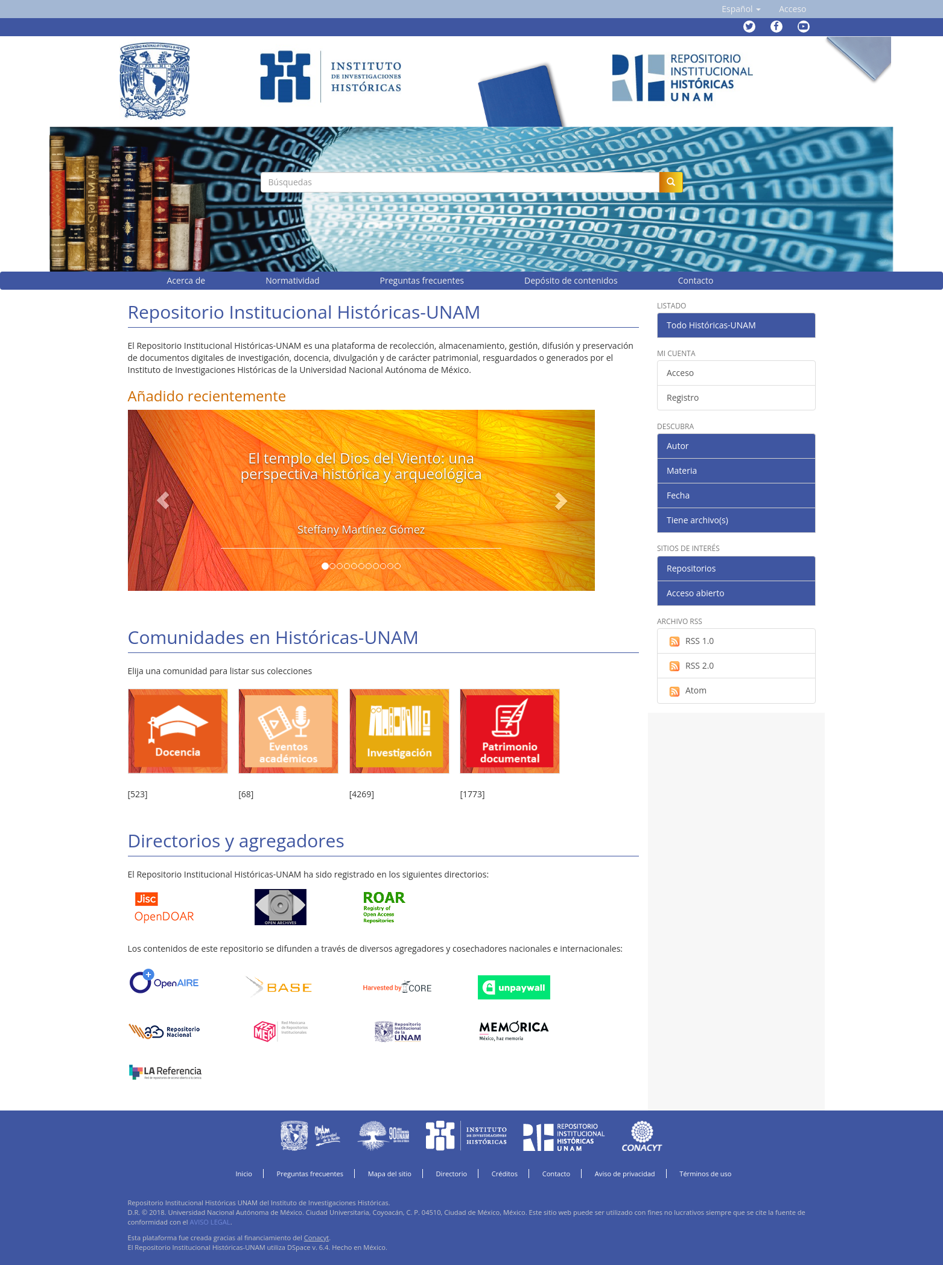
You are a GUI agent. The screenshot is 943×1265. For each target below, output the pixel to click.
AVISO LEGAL (210, 1221)
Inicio (243, 1173)
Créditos (505, 1173)
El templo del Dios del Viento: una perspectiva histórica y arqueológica (361, 465)
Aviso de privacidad (625, 1173)
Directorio (452, 1173)
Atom (686, 690)
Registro (683, 397)
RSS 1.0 (690, 641)
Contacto (556, 1173)
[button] (741, 9)
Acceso (680, 372)
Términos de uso (705, 1173)
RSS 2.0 (690, 666)
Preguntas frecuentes (310, 1173)
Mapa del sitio (389, 1173)
